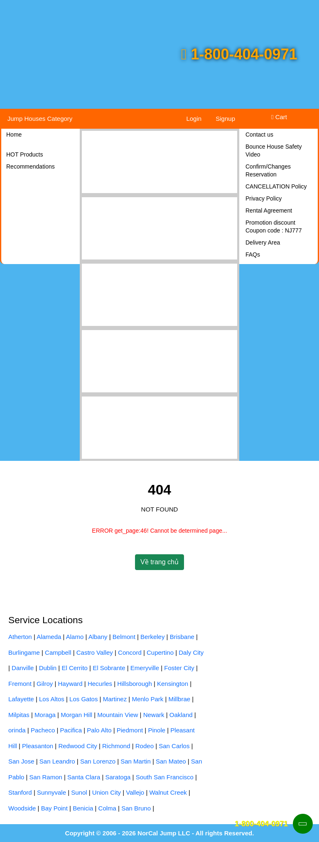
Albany (98, 636)
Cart (279, 116)
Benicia (83, 808)
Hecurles (100, 683)
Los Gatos (83, 698)
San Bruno (136, 808)
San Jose (21, 761)
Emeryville (144, 667)
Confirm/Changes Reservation (268, 170)
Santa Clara (83, 777)
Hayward (70, 683)
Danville (23, 667)
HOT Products (24, 154)
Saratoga (118, 777)
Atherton (20, 636)
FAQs (252, 254)
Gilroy (45, 683)
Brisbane (182, 636)
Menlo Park (147, 698)
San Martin (135, 761)
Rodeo (144, 745)
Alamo (75, 636)
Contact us (259, 134)
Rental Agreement (268, 210)
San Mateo (171, 761)
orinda (17, 730)
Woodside (22, 808)
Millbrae (180, 698)
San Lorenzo (97, 761)
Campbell (58, 652)
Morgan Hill (76, 714)
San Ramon (45, 777)
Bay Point (54, 808)
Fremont (20, 683)
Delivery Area (262, 242)
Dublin (48, 667)
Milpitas (18, 714)
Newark (153, 714)
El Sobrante (109, 667)
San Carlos (174, 745)
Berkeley (152, 636)
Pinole (156, 730)
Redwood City (77, 745)
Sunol (79, 792)
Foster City (179, 667)
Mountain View (117, 714)
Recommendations (30, 166)
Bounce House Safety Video (273, 150)
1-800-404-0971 (239, 54)
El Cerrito (74, 667)
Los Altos (51, 698)
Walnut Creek (167, 792)
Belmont (124, 636)
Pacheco (43, 730)
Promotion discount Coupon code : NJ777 (273, 226)
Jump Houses (40, 118)
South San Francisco (165, 777)
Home (14, 134)
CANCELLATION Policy (276, 186)
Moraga (45, 714)
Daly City (191, 652)
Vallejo (135, 792)
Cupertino (160, 652)
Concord (130, 652)
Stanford (20, 792)
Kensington (172, 683)
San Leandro (57, 761)
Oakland (181, 714)
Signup (225, 118)
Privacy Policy (263, 198)
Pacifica (71, 730)
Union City (106, 792)
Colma (107, 808)
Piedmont (130, 730)
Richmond (116, 745)
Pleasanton (37, 745)
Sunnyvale (51, 792)
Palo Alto (99, 730)
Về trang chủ (159, 561)
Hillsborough (134, 683)
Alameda (49, 636)
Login (193, 118)
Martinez (115, 698)
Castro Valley (94, 652)
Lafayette (21, 698)
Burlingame (24, 652)
